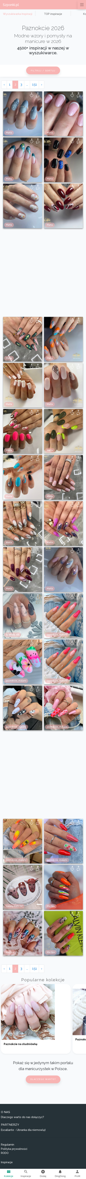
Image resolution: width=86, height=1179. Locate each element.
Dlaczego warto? (43, 1079)
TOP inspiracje (53, 13)
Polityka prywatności (14, 1148)
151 (34, 84)
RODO (5, 1152)
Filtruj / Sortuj (43, 71)
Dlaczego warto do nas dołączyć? (22, 1117)
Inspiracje (7, 1162)
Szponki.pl (11, 5)
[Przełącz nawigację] (82, 4)
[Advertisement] (43, 272)
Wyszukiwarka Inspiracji (17, 13)
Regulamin (7, 1144)
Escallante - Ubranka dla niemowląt (23, 1129)
